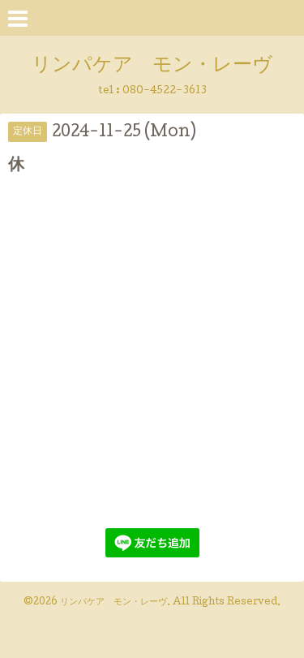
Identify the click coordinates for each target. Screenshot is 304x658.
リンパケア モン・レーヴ (152, 66)
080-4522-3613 (164, 91)
